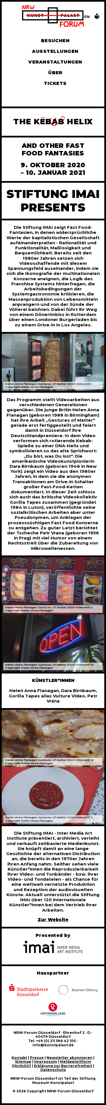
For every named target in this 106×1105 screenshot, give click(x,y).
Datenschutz (53, 1070)
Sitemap (23, 1061)
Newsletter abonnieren (69, 1058)
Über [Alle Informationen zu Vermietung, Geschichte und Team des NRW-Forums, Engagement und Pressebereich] (55, 72)
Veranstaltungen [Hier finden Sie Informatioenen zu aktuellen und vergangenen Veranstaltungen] (55, 62)
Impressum (45, 1061)
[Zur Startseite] (53, 16)
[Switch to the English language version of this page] (87, 17)
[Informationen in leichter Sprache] (97, 18)
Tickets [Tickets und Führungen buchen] (55, 83)
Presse (37, 1058)
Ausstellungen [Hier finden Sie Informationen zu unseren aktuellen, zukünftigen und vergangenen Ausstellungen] (55, 51)
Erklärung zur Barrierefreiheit (63, 1066)
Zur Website (53, 919)
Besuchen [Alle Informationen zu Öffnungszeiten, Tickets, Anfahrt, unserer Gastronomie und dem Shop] (55, 40)
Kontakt (19, 1058)
